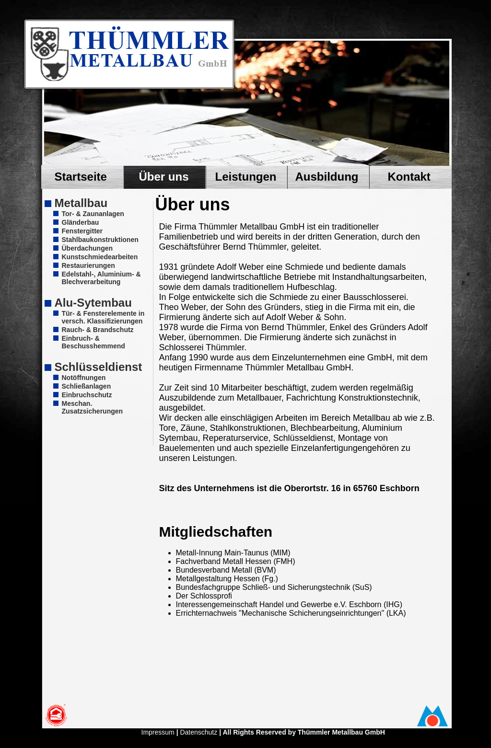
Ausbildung (327, 176)
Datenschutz (198, 732)
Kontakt (409, 176)
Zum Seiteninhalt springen (137, 54)
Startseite (81, 176)
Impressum (158, 732)
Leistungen (246, 176)
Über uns (164, 176)
